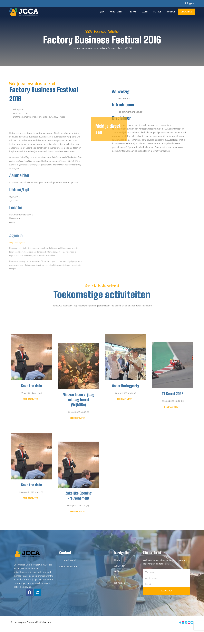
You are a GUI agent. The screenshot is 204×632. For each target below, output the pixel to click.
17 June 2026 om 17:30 (125, 452)
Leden (145, 12)
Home (75, 48)
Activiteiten (117, 11)
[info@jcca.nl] (60, 560)
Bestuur (157, 12)
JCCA (102, 12)
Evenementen (89, 48)
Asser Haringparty (125, 445)
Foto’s (133, 12)
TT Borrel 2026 (172, 459)
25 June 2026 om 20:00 (173, 466)
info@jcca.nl (70, 560)
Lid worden (186, 12)
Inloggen (189, 3)
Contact (171, 12)
